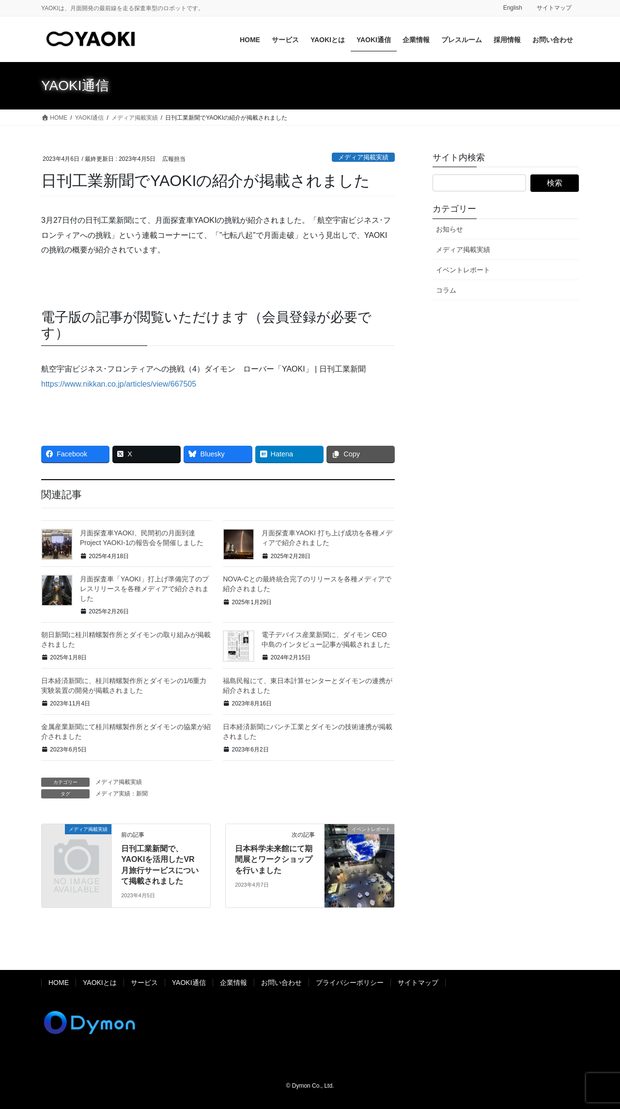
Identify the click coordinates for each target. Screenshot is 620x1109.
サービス (144, 982)
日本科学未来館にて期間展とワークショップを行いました (273, 859)
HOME (58, 982)
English (512, 7)
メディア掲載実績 (363, 157)
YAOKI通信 (189, 982)
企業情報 (233, 982)
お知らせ (449, 229)
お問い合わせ (281, 982)
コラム (446, 290)
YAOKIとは (100, 982)
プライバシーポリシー (350, 982)
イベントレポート (463, 270)
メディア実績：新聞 (121, 793)
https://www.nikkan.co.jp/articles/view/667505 (118, 384)
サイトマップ (554, 7)
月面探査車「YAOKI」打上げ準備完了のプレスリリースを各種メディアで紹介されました (144, 588)
